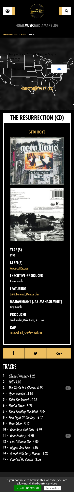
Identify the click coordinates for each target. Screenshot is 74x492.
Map (47, 26)
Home (20, 26)
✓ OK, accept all (27, 488)
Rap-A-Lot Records (19, 268)
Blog (54, 26)
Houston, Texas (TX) (37, 89)
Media (39, 26)
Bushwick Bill (16, 333)
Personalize (52, 488)
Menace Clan (32, 294)
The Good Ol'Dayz (10, 34)
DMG (12, 294)
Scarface (28, 333)
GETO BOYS (37, 132)
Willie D (38, 333)
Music (29, 26)
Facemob (20, 294)
